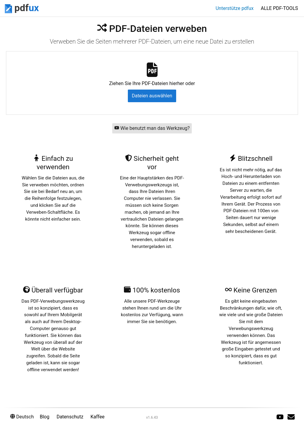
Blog (44, 417)
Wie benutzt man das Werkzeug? (152, 128)
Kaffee (98, 417)
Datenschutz (69, 417)
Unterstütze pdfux (234, 8)
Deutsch (22, 417)
